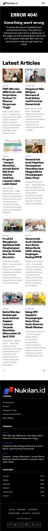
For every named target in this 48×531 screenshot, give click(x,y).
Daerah (6, 86)
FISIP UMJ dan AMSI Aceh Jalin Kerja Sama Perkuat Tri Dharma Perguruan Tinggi (12, 98)
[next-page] (43, 371)
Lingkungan (30, 86)
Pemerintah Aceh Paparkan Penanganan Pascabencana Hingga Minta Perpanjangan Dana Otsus (34, 168)
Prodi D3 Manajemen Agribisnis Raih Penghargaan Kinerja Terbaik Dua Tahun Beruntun (12, 248)
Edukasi (6, 236)
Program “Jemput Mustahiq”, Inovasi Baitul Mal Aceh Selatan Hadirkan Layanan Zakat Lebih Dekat (11, 171)
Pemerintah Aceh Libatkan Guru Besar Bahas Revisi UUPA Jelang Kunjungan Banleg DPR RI (34, 248)
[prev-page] (5, 371)
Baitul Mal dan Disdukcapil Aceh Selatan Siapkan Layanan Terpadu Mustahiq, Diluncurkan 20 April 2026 (12, 324)
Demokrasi (29, 309)
